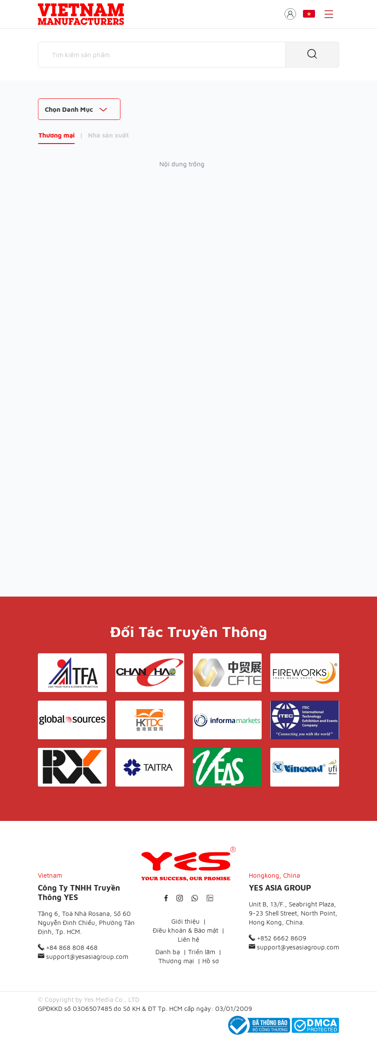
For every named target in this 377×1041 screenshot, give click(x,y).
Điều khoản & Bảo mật (185, 930)
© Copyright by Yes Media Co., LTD (88, 999)
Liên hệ (188, 939)
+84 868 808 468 (68, 947)
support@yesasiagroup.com (83, 956)
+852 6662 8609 (277, 938)
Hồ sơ (210, 960)
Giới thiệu (185, 921)
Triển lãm (201, 951)
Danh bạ (167, 951)
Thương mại (56, 135)
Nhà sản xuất (108, 135)
